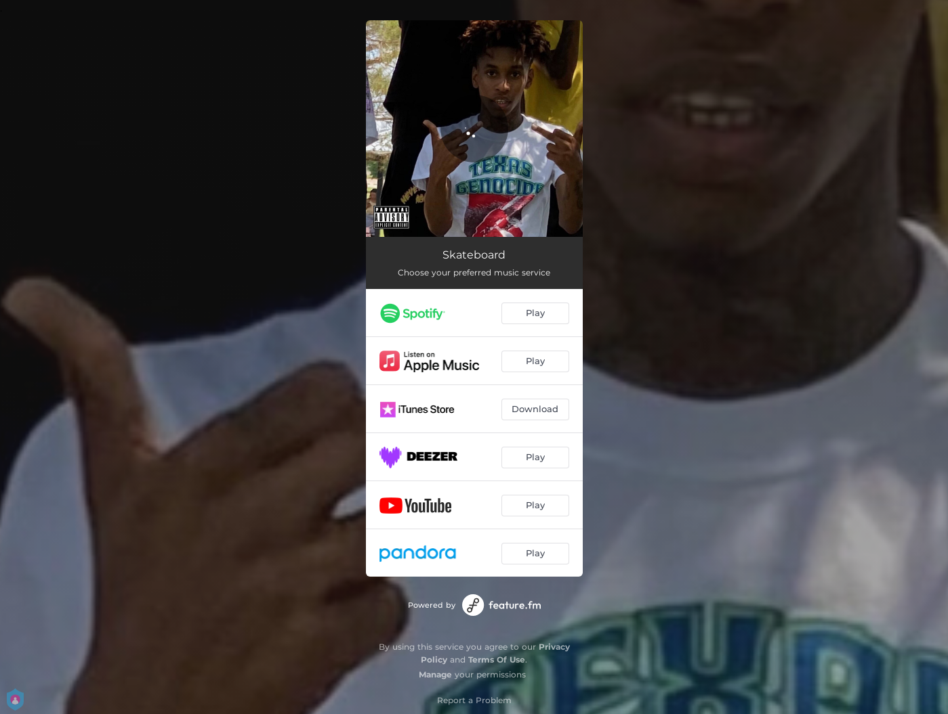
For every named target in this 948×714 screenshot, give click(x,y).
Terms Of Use (496, 659)
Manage (435, 674)
